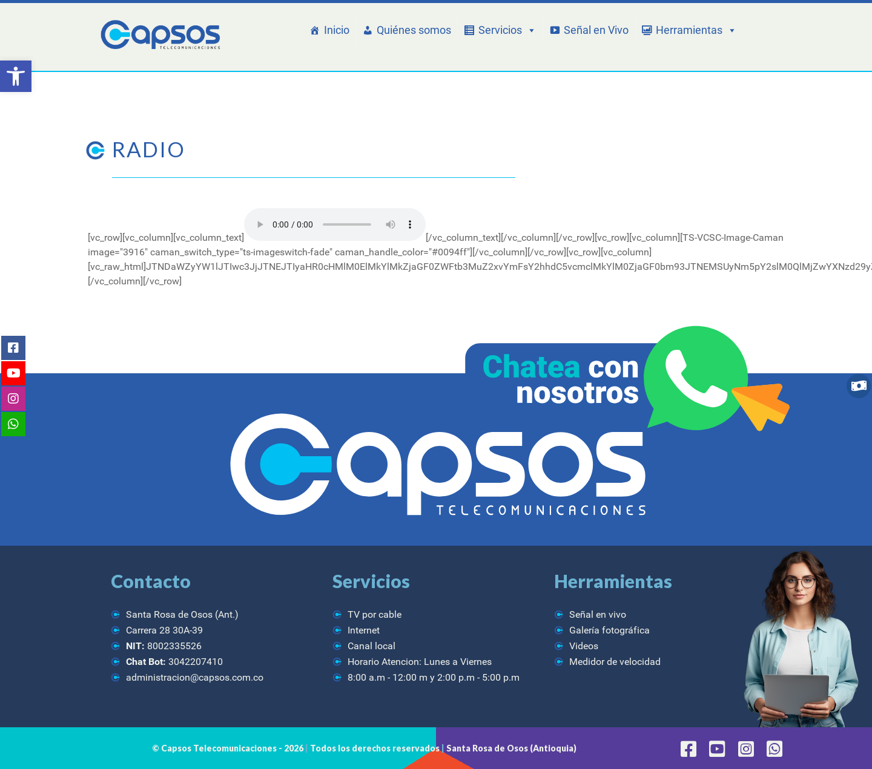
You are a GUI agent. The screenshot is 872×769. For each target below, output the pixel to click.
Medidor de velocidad (615, 661)
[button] (15, 76)
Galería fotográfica (609, 630)
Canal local (371, 646)
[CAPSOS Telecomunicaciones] (159, 35)
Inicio (336, 30)
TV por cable (374, 614)
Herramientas (696, 30)
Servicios (507, 30)
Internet (364, 630)
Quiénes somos (414, 30)
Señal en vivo (597, 614)
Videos (583, 646)
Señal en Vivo (596, 30)
